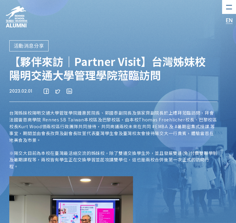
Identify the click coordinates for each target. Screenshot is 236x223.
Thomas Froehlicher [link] (162, 119)
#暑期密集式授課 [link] (192, 126)
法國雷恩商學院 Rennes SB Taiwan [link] (46, 119)
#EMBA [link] (160, 126)
